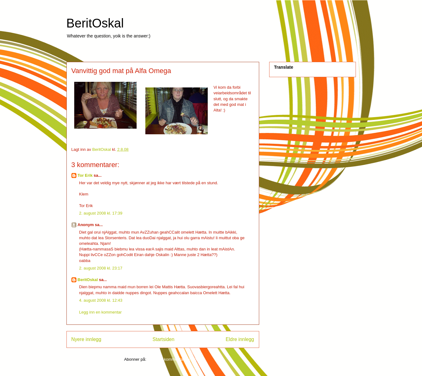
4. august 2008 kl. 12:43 (101, 300)
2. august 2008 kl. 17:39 (101, 213)
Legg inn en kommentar (100, 312)
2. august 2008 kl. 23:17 (101, 268)
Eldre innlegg (240, 339)
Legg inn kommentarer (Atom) (174, 359)
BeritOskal (95, 23)
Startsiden (163, 339)
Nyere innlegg (86, 339)
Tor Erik (85, 175)
